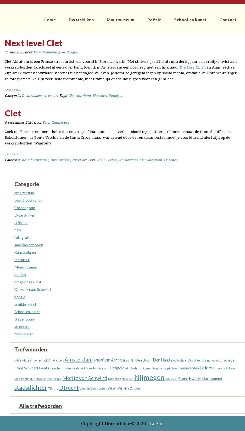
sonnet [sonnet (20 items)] (216, 379)
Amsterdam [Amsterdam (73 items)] (79, 359)
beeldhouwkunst (35, 160)
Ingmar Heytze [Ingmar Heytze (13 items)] (152, 368)
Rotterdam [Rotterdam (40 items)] (200, 378)
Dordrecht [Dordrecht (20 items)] (195, 360)
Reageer (72, 52)
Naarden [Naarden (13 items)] (128, 379)
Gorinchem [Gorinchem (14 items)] (55, 368)
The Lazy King (191, 67)
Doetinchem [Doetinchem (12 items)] (179, 360)
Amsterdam (128, 160)
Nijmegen (115, 96)
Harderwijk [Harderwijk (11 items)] (79, 368)
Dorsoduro (22, 15)
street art (51, 96)
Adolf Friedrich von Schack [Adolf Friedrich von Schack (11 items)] (31, 360)
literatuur (22, 259)
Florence (99, 96)
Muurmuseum (25, 267)
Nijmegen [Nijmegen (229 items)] (149, 377)
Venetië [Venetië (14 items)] (84, 389)
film (17, 230)
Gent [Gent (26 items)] (43, 368)
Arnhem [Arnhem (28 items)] (118, 360)
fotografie (22, 237)
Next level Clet (34, 43)
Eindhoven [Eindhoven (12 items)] (212, 360)
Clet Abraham (79, 96)
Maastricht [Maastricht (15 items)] (21, 379)
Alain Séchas (107, 160)
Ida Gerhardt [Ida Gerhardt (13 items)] (133, 368)
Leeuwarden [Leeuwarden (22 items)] (189, 368)
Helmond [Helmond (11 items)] (103, 368)
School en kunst (27, 311)
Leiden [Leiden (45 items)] (207, 367)
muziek (20, 274)
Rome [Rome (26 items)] (183, 378)
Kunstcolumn (25, 252)
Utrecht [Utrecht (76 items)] (69, 388)
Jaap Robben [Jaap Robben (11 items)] (170, 368)
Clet (13, 113)
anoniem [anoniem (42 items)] (101, 359)
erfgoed (21, 222)
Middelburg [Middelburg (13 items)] (54, 379)
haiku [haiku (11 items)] (67, 368)
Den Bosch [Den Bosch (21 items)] (143, 360)
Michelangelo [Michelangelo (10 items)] (37, 378)
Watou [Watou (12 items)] (103, 388)
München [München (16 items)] (114, 379)
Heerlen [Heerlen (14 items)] (91, 368)
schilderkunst (25, 304)
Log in (157, 423)
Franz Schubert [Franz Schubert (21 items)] (26, 368)
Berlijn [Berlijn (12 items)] (130, 360)
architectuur (24, 192)
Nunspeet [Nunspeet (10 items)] (171, 378)
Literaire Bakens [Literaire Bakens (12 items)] (224, 368)
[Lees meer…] (13, 89)
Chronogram (24, 207)
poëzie (19, 296)
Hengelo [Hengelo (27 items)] (117, 368)
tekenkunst (23, 334)
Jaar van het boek (28, 244)
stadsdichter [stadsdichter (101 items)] (30, 387)
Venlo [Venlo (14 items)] (94, 389)
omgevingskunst (27, 282)
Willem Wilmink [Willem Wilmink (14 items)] (118, 389)
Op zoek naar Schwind (32, 289)
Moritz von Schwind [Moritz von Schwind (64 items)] (84, 378)
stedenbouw (24, 319)
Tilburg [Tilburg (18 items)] (53, 388)
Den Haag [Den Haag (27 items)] (161, 360)
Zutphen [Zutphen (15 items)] (135, 389)
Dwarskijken (32, 96)
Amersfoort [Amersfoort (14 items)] (56, 360)
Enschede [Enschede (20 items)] (226, 360)
